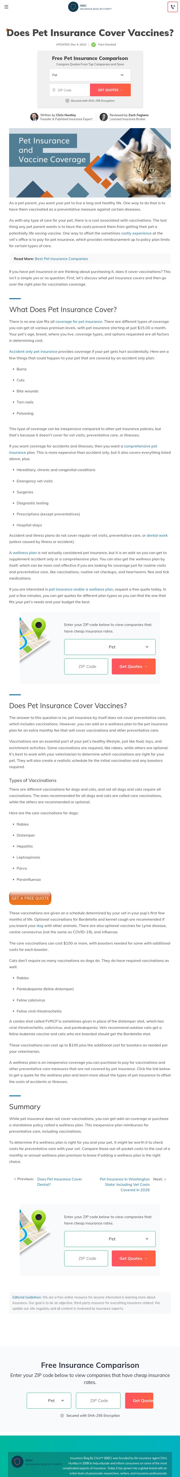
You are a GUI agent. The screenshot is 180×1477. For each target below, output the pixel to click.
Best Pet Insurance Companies (61, 258)
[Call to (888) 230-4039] (173, 7)
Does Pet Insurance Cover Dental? (59, 1182)
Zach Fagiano (138, 115)
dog (40, 925)
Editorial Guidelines (26, 1297)
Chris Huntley (66, 115)
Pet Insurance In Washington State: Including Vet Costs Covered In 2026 (125, 1184)
